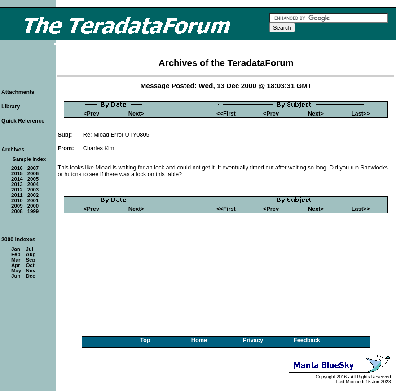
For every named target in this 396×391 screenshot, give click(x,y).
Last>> (361, 113)
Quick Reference (22, 121)
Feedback (307, 340)
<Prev (91, 113)
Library (10, 106)
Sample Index (29, 159)
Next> (136, 113)
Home (199, 340)
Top (145, 340)
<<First (226, 113)
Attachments (18, 92)
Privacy (253, 340)
